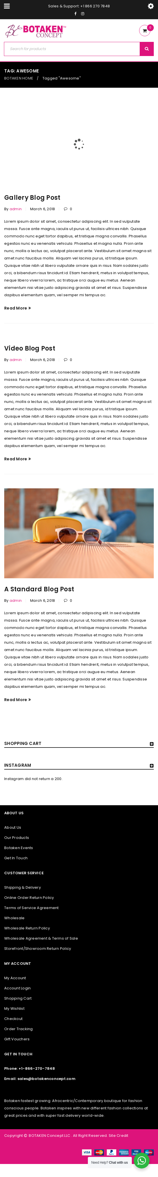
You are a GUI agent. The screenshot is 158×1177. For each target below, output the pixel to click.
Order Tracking (18, 1029)
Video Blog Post (29, 348)
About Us (12, 827)
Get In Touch (16, 858)
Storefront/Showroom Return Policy (37, 948)
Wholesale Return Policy (27, 928)
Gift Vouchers (17, 1039)
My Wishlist (14, 1008)
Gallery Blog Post (32, 197)
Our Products (16, 837)
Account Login (17, 988)
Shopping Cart (18, 998)
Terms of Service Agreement (31, 907)
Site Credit (118, 1135)
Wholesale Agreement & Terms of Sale (41, 938)
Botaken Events (18, 847)
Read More (15, 308)
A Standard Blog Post (39, 589)
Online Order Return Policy (29, 897)
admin (16, 209)
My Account (15, 978)
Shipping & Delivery (22, 887)
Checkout (13, 1018)
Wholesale (14, 918)
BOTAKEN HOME (18, 78)
